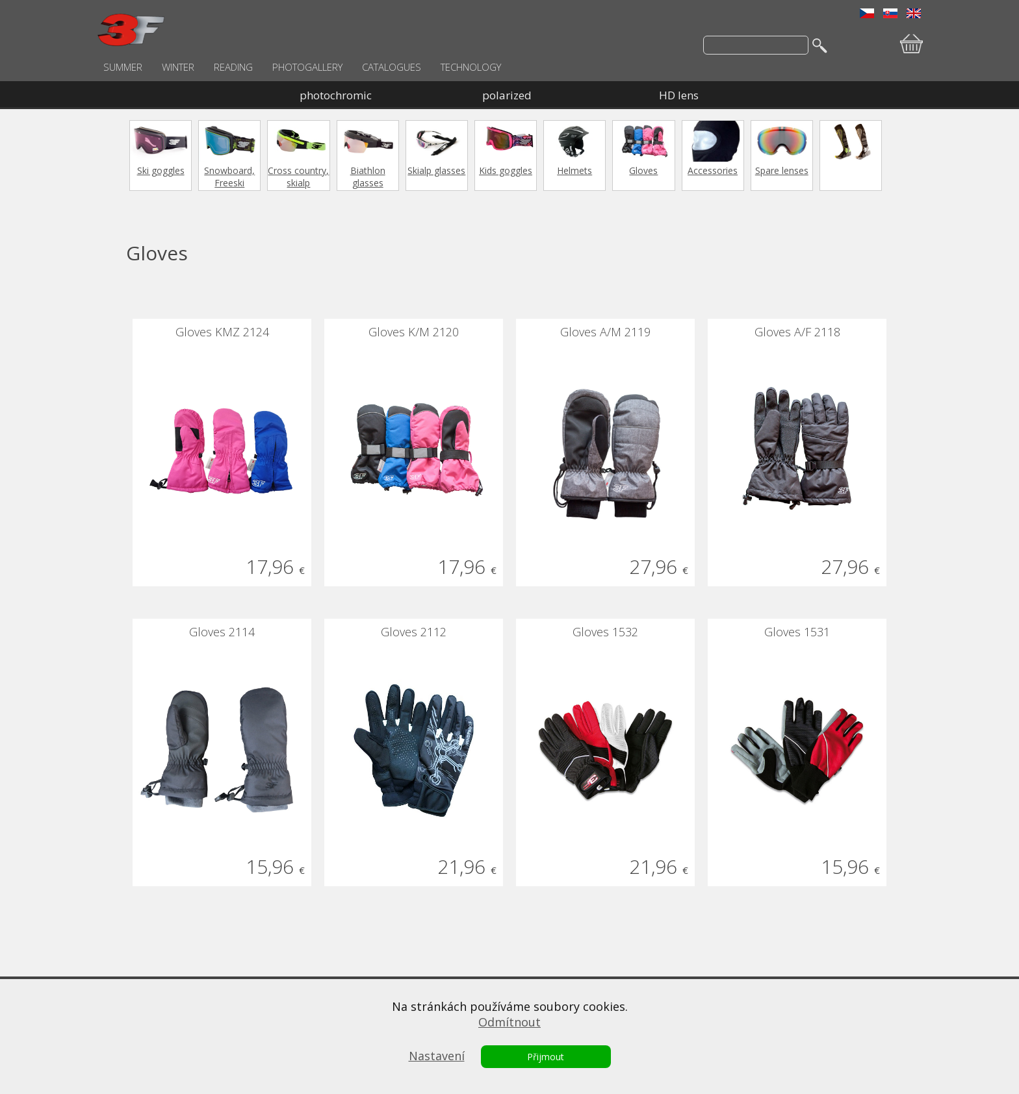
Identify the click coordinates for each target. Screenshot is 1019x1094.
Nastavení (437, 1055)
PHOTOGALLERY (307, 66)
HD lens (679, 95)
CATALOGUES (391, 66)
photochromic (336, 95)
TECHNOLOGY (471, 66)
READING (233, 66)
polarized (507, 95)
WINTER (178, 66)
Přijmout (545, 1056)
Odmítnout (509, 1022)
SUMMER (122, 66)
